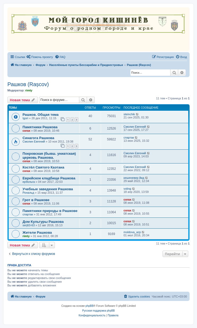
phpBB (90, 305)
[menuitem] (40, 57)
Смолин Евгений (135, 126)
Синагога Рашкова (38, 138)
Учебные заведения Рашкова (48, 189)
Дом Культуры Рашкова (43, 222)
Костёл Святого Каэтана (43, 167)
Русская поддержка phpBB (98, 310)
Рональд (28, 192)
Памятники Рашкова (40, 127)
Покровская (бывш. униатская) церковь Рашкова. (49, 155)
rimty (28, 90)
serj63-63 (29, 225)
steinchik (129, 114)
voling (127, 188)
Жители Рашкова (37, 232)
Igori (25, 118)
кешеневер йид (134, 177)
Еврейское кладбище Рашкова (49, 178)
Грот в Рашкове (36, 200)
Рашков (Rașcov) (28, 84)
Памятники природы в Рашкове (50, 211)
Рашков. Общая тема (41, 115)
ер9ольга (29, 181)
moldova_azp (132, 232)
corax (26, 130)
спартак (129, 137)
